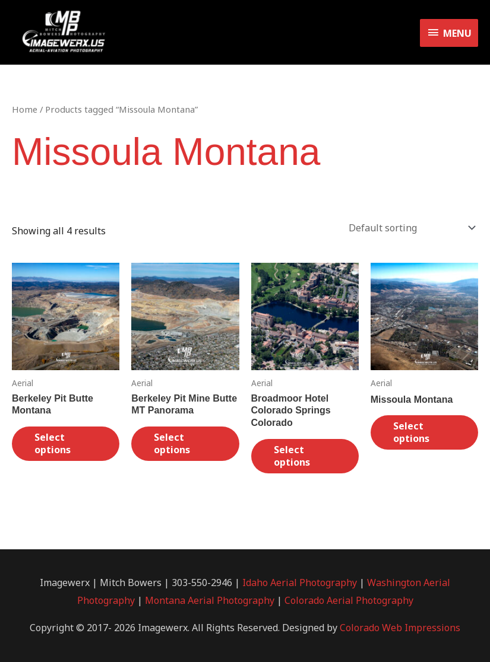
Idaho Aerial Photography (299, 582)
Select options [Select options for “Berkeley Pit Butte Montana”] (52, 443)
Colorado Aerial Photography (348, 600)
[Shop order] (409, 228)
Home (24, 109)
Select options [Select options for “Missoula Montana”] (411, 432)
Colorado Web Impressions (400, 627)
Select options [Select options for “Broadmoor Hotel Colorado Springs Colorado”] (292, 456)
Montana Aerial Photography (209, 600)
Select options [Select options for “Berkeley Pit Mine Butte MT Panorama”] (172, 443)
